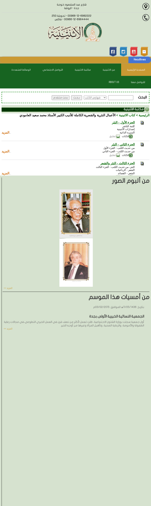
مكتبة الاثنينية (83, 69)
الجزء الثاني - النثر (123, 144)
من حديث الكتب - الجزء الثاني (118, 151)
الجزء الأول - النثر (123, 122)
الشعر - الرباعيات (125, 169)
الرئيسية (144, 115)
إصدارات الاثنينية (126, 129)
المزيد (5, 132)
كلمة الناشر (128, 126)
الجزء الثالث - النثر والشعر (117, 163)
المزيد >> (8, 288)
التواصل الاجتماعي (52, 69)
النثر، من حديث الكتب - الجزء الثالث (115, 167)
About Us (114, 82)
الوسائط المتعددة (21, 69)
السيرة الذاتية (127, 132)
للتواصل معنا (138, 82)
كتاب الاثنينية (127, 115)
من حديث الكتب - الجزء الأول (119, 148)
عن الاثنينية (109, 69)
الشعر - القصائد (126, 173)
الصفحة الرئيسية (136, 69)
